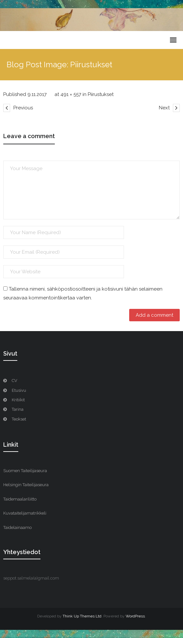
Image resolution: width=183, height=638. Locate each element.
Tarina (17, 409)
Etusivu (19, 390)
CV (14, 380)
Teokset (19, 419)
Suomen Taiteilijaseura (25, 470)
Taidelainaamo (17, 527)
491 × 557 (70, 94)
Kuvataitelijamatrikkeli (24, 513)
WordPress (135, 616)
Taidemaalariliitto (20, 499)
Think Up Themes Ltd (82, 616)
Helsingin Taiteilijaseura (26, 484)
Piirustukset (101, 94)
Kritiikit (18, 399)
